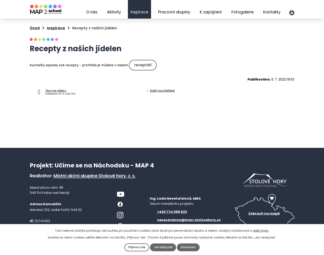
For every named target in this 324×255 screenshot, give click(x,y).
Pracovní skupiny (174, 12)
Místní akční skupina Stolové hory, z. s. (95, 176)
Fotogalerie (242, 12)
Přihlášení (291, 12)
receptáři (143, 65)
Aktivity (114, 12)
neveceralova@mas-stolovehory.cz (189, 220)
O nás (91, 12)
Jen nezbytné (163, 247)
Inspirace (139, 12)
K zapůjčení (211, 12)
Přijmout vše (136, 247)
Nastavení (189, 247)
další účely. (261, 231)
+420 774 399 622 (172, 212)
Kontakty (272, 12)
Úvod (76, 9)
